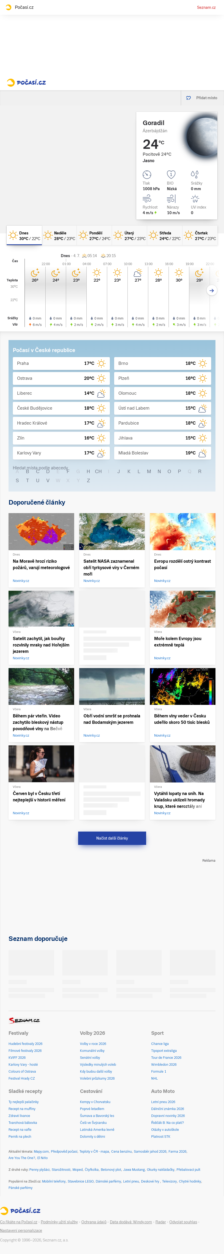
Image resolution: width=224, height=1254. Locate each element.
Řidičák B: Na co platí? (167, 1123)
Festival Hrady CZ (22, 1078)
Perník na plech (20, 1137)
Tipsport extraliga (164, 1051)
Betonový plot (111, 1170)
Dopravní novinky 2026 (168, 1116)
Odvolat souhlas (183, 1222)
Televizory (169, 1181)
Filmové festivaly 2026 (25, 1051)
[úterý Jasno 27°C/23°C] (129, 235)
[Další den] (211, 290)
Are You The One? (22, 1158)
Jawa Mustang (134, 1170)
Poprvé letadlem (92, 1109)
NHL (154, 1078)
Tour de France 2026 (166, 1058)
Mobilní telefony (54, 1181)
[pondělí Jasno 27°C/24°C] (94, 235)
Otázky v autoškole (165, 1130)
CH (98, 471)
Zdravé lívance (19, 1116)
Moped (78, 1170)
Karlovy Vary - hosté (23, 1065)
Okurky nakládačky (160, 1170)
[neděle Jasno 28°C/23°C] (59, 235)
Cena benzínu (121, 1151)
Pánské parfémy (21, 1188)
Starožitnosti (61, 1170)
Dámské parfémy (108, 1181)
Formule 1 (158, 1071)
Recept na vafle (20, 1130)
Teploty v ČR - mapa (94, 1151)
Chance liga (160, 1044)
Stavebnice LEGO (81, 1181)
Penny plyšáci (39, 1170)
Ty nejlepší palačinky (24, 1102)
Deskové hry (150, 1181)
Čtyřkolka (92, 1170)
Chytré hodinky (190, 1181)
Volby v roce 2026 (93, 1044)
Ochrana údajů (93, 1222)
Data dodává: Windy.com (131, 1222)
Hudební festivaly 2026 (25, 1044)
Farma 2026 (177, 1151)
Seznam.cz (206, 7)
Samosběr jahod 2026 (150, 1151)
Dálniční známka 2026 (167, 1109)
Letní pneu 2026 (163, 1102)
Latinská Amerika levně (97, 1130)
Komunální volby (92, 1051)
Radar (160, 1222)
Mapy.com (41, 1151)
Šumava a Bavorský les (97, 1116)
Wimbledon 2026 (164, 1065)
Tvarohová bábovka (23, 1123)
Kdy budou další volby (96, 1071)
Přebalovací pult (188, 1170)
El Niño (42, 1158)
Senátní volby (90, 1058)
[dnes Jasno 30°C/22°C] (24, 235)
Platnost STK (160, 1137)
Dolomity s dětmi (92, 1137)
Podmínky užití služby (59, 1222)
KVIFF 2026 (17, 1058)
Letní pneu (131, 1181)
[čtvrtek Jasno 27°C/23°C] (200, 235)
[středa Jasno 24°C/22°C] (164, 235)
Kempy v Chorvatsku (95, 1102)
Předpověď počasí (64, 1151)
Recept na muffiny (22, 1109)
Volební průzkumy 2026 (97, 1078)
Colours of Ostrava (22, 1071)
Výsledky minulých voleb (98, 1065)
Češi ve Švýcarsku (93, 1123)
